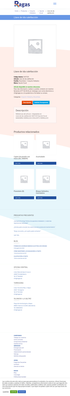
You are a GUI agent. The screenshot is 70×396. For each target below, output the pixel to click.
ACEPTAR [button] (13, 391)
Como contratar (18, 339)
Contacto (16, 364)
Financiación (17, 350)
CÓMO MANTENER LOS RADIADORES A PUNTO (27, 251)
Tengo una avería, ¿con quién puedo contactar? (27, 231)
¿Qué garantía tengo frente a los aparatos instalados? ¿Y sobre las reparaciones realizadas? (32, 222)
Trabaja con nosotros (20, 337)
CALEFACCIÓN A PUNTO (21, 256)
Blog (15, 372)
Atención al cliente (19, 366)
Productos (24, 11)
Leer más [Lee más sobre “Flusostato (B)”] (17, 198)
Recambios (36, 97)
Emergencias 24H (19, 348)
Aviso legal (17, 375)
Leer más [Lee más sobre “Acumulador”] (39, 163)
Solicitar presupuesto (20, 356)
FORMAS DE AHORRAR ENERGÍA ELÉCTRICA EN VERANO (30, 246)
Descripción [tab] (27, 102)
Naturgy (16, 354)
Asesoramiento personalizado (22, 352)
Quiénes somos (18, 343)
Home (16, 11)
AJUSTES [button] (6, 392)
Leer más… (17, 235)
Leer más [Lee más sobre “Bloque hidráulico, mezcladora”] (39, 198)
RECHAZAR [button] (22, 391)
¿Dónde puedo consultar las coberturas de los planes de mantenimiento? (34, 227)
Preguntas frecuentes (20, 362)
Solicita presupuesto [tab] (41, 102)
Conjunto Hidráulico (27, 97)
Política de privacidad (20, 377)
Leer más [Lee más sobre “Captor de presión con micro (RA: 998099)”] (17, 163)
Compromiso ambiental (20, 341)
